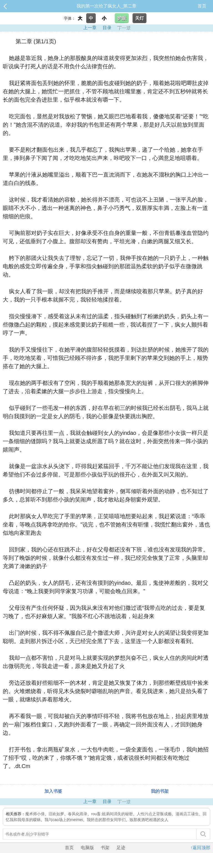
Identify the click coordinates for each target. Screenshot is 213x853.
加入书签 (53, 791)
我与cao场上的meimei (64, 819)
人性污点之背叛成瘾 (154, 814)
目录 (107, 27)
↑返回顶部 (200, 847)
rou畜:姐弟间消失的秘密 (112, 814)
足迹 (120, 847)
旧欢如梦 (56, 814)
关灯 (139, 18)
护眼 (121, 18)
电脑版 (87, 847)
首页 (201, 6)
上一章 (90, 27)
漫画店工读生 (187, 814)
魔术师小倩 (35, 814)
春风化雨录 (77, 814)
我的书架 (160, 791)
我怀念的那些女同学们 (106, 819)
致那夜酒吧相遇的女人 (149, 819)
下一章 (123, 27)
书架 (105, 847)
